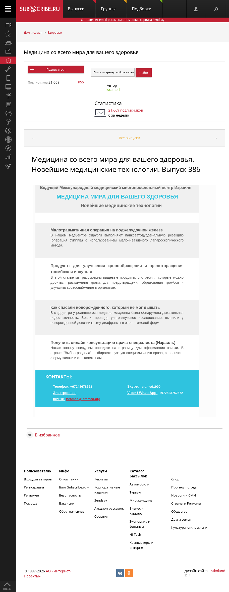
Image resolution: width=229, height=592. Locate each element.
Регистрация (34, 487)
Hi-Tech (135, 534)
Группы (114, 6)
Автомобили (139, 484)
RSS (81, 82)
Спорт (176, 479)
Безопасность (70, 495)
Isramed (113, 89)
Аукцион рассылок (109, 508)
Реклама (101, 479)
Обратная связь (71, 511)
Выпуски (82, 6)
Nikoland (218, 570)
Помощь (30, 503)
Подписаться (55, 69)
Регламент (32, 495)
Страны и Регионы (186, 503)
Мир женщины (141, 500)
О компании (69, 479)
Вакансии (66, 503)
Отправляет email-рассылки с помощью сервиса (122, 20)
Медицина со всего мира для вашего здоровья (81, 52)
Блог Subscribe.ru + (74, 487)
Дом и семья (33, 32)
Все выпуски (129, 137)
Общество (179, 511)
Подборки (147, 6)
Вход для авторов (38, 479)
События (101, 516)
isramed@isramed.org (83, 399)
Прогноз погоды (184, 487)
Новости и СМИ (183, 495)
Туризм (135, 492)
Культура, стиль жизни (189, 527)
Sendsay (100, 500)
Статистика (108, 103)
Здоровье (54, 32)
